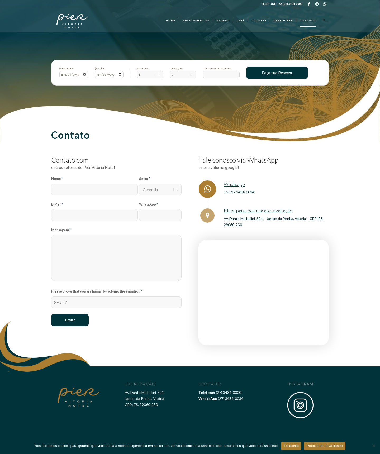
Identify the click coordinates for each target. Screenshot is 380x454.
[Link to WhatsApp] (325, 4)
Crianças (176, 68)
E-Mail (57, 204)
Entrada (68, 68)
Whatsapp (234, 184)
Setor (144, 178)
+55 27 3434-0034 (239, 192)
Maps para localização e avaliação (258, 210)
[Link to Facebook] (309, 4)
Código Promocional (217, 68)
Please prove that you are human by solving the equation (96, 291)
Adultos (142, 68)
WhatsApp (148, 204)
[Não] (373, 445)
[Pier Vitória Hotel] (72, 20)
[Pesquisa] (324, 20)
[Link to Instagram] (317, 4)
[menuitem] (171, 20)
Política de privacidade (325, 446)
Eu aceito (291, 446)
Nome (57, 178)
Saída (101, 68)
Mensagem (61, 230)
